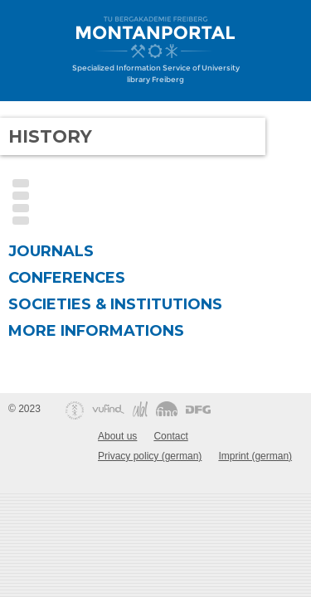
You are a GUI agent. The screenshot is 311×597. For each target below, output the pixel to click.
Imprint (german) (255, 456)
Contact (170, 436)
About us (117, 436)
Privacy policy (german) (150, 456)
